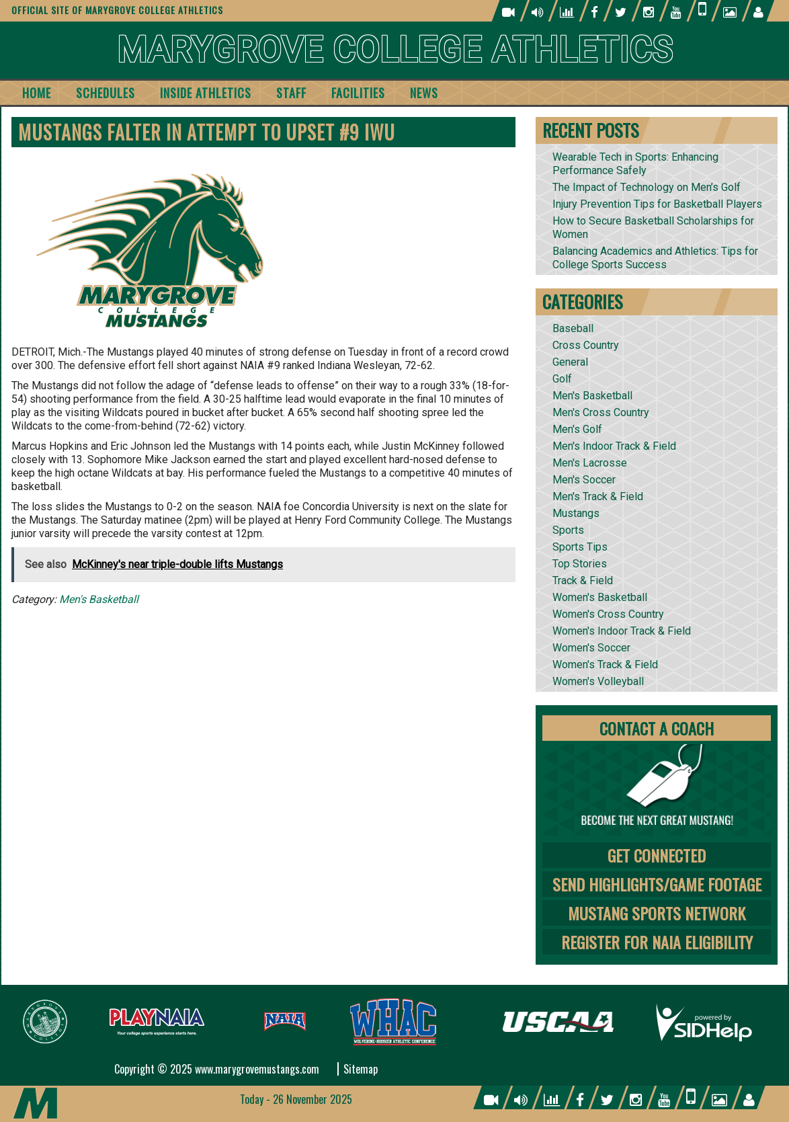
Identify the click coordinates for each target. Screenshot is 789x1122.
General (570, 362)
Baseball (572, 328)
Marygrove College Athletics (395, 50)
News (424, 93)
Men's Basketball (98, 599)
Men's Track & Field (597, 496)
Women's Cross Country (608, 614)
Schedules (105, 93)
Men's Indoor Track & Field (614, 446)
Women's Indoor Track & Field (621, 631)
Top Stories (579, 563)
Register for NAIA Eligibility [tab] (657, 942)
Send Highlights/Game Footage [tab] (656, 884)
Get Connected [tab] (657, 855)
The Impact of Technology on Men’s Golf (646, 187)
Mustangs (575, 513)
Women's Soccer (591, 647)
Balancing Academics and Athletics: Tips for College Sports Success (655, 258)
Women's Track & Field (605, 664)
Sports (568, 530)
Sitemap (360, 1069)
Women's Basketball (599, 597)
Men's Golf (577, 429)
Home (36, 93)
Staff (291, 93)
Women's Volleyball (598, 681)
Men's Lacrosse (589, 462)
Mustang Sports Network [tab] (656, 913)
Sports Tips (580, 546)
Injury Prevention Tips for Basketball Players (657, 204)
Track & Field (582, 580)
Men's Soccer (584, 479)
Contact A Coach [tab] (656, 728)
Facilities (358, 93)
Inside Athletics (205, 93)
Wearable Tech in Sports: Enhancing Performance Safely (635, 164)
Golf (562, 378)
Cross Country (585, 345)
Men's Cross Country (600, 412)
